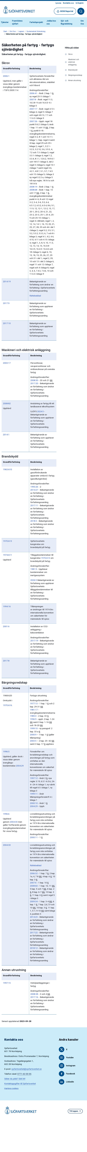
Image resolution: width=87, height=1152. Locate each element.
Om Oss (82, 22)
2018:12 (34, 948)
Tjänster (5, 22)
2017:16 (34, 997)
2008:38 (34, 994)
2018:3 (33, 521)
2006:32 (34, 873)
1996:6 (6, 814)
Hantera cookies (11, 1088)
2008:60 (34, 886)
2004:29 (20, 766)
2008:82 (7, 403)
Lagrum (21, 31)
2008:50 (34, 380)
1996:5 (6, 751)
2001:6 (6, 626)
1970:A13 (7, 541)
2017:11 (34, 505)
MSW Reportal (65, 11)
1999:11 (34, 794)
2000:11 (34, 837)
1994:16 (7, 606)
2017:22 (34, 932)
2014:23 (34, 917)
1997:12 (34, 778)
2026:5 (33, 580)
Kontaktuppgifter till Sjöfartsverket (20, 1083)
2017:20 (34, 383)
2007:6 (33, 882)
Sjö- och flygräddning (66, 22)
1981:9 (33, 569)
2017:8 (6, 660)
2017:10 (7, 323)
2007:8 (33, 99)
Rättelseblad (35, 295)
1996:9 (33, 719)
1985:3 (33, 716)
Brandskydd (72, 70)
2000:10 (34, 803)
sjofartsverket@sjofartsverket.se (26, 1069)
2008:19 (33, 187)
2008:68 (33, 190)
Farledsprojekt (36, 22)
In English (79, 3)
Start (5, 31)
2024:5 (40, 411)
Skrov (70, 54)
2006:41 (33, 93)
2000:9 (33, 734)
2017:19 (34, 640)
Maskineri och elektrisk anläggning (73, 62)
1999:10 (34, 728)
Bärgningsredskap (75, 75)
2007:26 (33, 121)
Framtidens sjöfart (17, 22)
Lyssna (58, 3)
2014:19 (7, 281)
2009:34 (34, 901)
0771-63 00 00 (24, 1074)
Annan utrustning (74, 80)
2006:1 (6, 76)
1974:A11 (7, 555)
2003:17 (7, 363)
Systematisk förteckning (36, 31)
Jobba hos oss (51, 22)
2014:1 (6, 434)
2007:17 (33, 109)
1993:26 (34, 487)
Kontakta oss (68, 3)
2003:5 (33, 741)
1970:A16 (7, 705)
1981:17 (34, 709)
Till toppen (75, 1111)
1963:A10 (7, 469)
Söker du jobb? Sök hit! (14, 1078)
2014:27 (34, 490)
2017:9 (6, 303)
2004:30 (14, 822)
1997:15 (7, 983)
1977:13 (34, 703)
